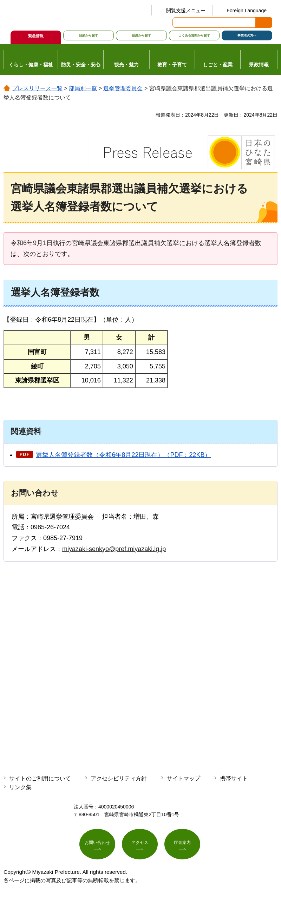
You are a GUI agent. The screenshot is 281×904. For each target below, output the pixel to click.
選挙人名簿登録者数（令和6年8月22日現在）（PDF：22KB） (123, 454)
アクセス (140, 845)
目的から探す (88, 35)
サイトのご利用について (40, 778)
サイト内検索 (178, 22)
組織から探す (141, 35)
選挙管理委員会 (123, 88)
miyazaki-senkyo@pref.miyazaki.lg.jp (114, 548)
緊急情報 (36, 36)
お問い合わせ (97, 845)
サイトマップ (183, 778)
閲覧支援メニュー (185, 10)
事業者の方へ (246, 35)
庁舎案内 (182, 845)
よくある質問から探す (194, 35)
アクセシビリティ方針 (119, 778)
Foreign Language (247, 10)
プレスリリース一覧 (37, 88)
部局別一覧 (83, 88)
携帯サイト (234, 778)
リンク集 (20, 787)
